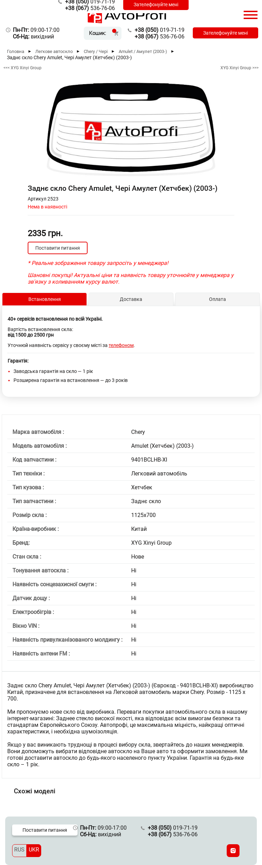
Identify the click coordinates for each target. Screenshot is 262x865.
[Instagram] (233, 850)
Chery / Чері (96, 51)
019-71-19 (159, 30)
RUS (19, 849)
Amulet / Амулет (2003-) (143, 51)
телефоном (121, 345)
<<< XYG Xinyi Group (22, 67)
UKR (34, 849)
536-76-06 (90, 8)
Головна (15, 51)
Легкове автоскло (54, 51)
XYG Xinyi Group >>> (239, 67)
